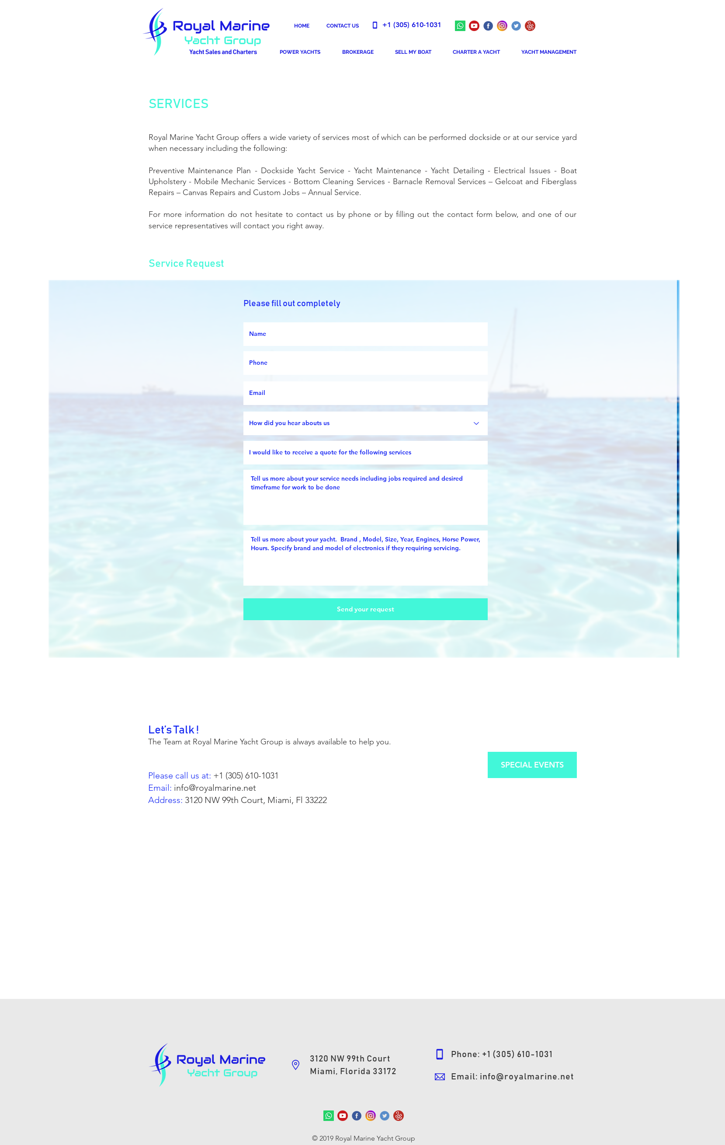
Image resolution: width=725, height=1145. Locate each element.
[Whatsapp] (460, 26)
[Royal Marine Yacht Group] (474, 26)
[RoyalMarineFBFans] (356, 1115)
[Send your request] (365, 609)
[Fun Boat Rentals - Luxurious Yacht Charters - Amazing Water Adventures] (530, 26)
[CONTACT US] (343, 26)
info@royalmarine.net (215, 787)
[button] (300, 52)
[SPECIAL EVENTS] (532, 765)
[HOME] (302, 26)
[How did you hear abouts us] (365, 423)
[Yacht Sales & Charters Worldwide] (516, 26)
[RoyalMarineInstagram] (502, 26)
